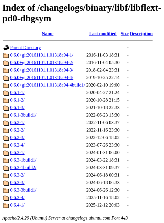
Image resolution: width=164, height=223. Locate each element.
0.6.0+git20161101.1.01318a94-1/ (41, 55)
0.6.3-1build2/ (23, 167)
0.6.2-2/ (17, 130)
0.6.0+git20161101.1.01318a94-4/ (41, 77)
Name (48, 33)
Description (141, 33)
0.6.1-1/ (17, 92)
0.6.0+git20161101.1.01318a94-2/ (41, 62)
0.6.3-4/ (17, 197)
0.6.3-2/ (17, 175)
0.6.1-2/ (17, 100)
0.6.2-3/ (17, 137)
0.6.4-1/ (17, 205)
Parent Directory (25, 47)
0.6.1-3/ (17, 107)
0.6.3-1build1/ (23, 160)
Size (125, 33)
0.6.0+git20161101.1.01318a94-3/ (41, 70)
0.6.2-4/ (17, 145)
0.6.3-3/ (17, 182)
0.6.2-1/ (17, 122)
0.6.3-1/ (17, 152)
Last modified (103, 33)
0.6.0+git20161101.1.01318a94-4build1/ (47, 85)
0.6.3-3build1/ (23, 190)
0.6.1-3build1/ (23, 115)
